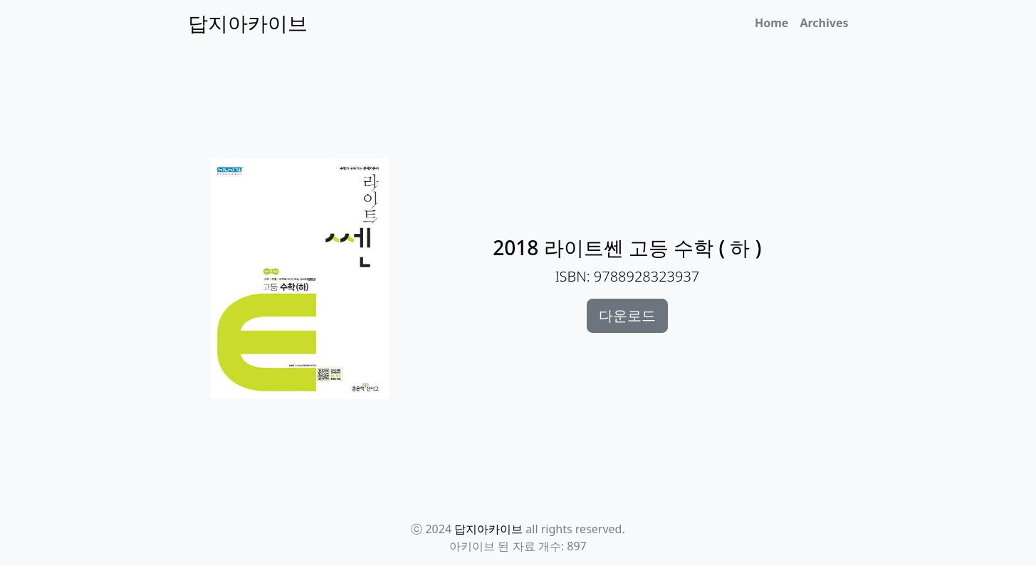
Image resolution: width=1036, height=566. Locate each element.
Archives (824, 23)
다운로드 (627, 315)
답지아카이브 (488, 529)
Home (771, 23)
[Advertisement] (526, 115)
